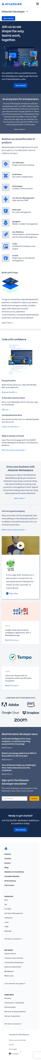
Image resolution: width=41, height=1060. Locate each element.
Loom (6, 922)
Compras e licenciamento (13, 958)
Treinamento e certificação (14, 1003)
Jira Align (7, 909)
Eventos (7, 863)
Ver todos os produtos (13, 939)
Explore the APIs (9, 392)
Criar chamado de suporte (14, 983)
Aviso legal (13, 1049)
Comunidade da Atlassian (14, 962)
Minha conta (9, 976)
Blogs (6, 867)
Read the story (12, 640)
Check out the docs (11, 427)
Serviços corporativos (12, 1016)
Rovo (6, 900)
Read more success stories (14, 529)
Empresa (7, 854)
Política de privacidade (17, 1040)
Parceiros (7, 998)
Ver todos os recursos (13, 1024)
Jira (5, 904)
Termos (11, 1044)
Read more (7, 747)
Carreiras (7, 858)
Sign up (6, 409)
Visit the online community (14, 450)
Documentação (10, 1007)
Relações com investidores (14, 872)
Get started (8, 18)
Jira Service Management (13, 913)
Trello (6, 926)
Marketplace (9, 971)
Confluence (8, 918)
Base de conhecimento (12, 967)
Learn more (19, 129)
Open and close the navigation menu (27, 11)
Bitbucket (7, 931)
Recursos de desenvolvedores (15, 1011)
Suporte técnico (10, 953)
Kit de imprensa (10, 881)
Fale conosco (9, 885)
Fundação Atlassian (11, 876)
